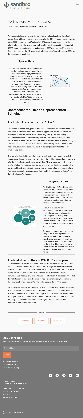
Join (7, 355)
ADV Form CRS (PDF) (11, 368)
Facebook (25, 321)
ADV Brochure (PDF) (10, 365)
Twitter (41, 321)
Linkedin (57, 321)
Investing (24, 26)
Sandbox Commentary (38, 26)
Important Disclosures (11, 362)
